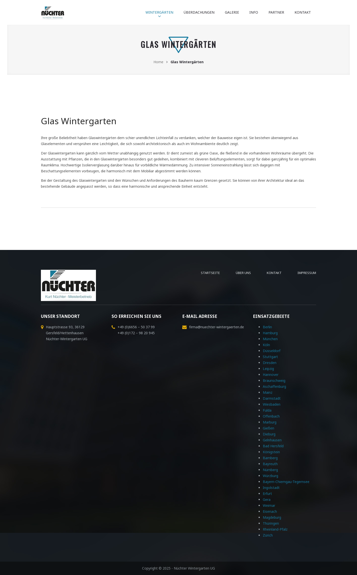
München (270, 338)
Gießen (268, 428)
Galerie (232, 12)
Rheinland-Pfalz (275, 529)
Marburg (269, 422)
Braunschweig (274, 380)
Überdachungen (199, 12)
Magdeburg (272, 517)
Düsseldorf (271, 350)
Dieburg (269, 434)
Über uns (243, 273)
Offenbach (271, 416)
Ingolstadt (271, 487)
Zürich (268, 535)
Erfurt (267, 493)
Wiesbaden (271, 404)
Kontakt (303, 12)
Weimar (269, 505)
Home (158, 62)
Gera (266, 499)
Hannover (270, 374)
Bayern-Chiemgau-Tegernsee (286, 481)
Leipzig (268, 368)
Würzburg (270, 475)
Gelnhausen (272, 440)
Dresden (269, 362)
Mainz (267, 392)
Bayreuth (270, 463)
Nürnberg (270, 469)
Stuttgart (270, 356)
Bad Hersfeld (273, 446)
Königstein (271, 452)
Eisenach (270, 511)
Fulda (267, 410)
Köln (266, 344)
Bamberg (270, 457)
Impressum (307, 273)
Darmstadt (272, 398)
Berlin (267, 327)
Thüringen (271, 523)
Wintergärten (159, 12)
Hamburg (270, 333)
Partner (276, 12)
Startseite (210, 273)
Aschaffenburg (274, 386)
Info (253, 12)
